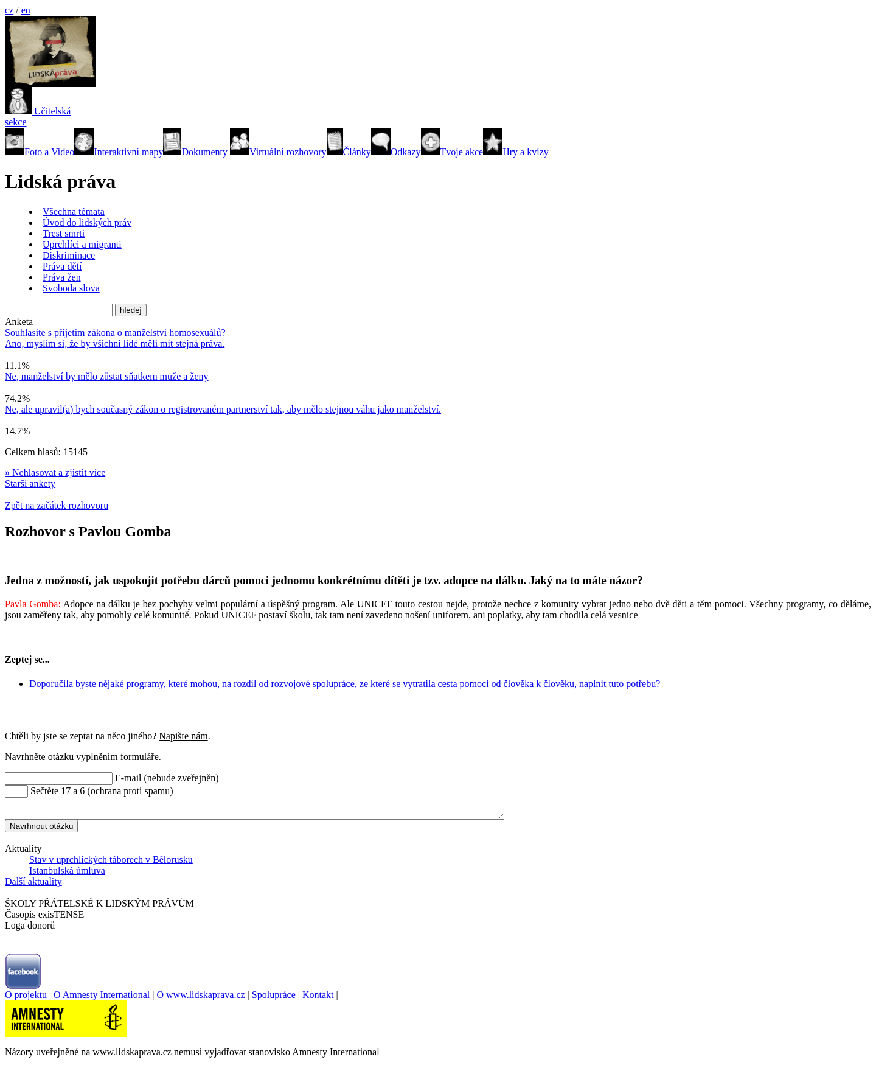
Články (349, 152)
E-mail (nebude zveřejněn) (167, 778)
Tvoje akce (452, 152)
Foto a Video (39, 152)
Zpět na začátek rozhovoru (56, 505)
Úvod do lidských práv (87, 222)
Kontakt (318, 998)
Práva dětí (62, 266)
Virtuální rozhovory (278, 152)
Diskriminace (69, 255)
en (25, 10)
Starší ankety (30, 483)
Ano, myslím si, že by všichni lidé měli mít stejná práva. (114, 343)
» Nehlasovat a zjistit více (55, 472)
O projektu (26, 998)
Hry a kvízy (516, 152)
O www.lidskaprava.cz (200, 998)
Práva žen (62, 277)
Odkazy (396, 152)
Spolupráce (274, 998)
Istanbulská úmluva (67, 874)
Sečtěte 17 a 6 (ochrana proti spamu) (101, 791)
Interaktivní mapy (118, 152)
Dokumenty (196, 152)
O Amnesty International (102, 998)
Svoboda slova (71, 288)
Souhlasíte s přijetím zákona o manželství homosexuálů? (115, 332)
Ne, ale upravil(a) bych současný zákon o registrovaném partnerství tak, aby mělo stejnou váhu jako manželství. (223, 409)
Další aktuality (33, 885)
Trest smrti (64, 233)
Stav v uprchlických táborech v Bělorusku (111, 863)
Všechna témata (74, 211)
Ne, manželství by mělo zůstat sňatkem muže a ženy (107, 376)
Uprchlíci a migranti (82, 244)
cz (9, 10)
